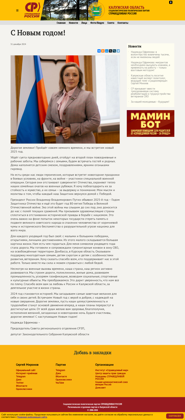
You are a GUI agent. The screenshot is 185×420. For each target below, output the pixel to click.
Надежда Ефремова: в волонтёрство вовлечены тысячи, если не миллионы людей (148, 55)
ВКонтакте (21, 386)
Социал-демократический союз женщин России (111, 383)
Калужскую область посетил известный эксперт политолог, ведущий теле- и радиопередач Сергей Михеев (147, 79)
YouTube (60, 383)
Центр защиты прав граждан (110, 373)
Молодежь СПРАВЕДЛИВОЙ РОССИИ (109, 377)
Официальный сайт (26, 370)
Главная (61, 22)
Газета (110, 22)
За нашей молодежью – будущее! (148, 102)
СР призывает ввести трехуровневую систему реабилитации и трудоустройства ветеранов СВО (149, 92)
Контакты (123, 22)
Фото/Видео (97, 22)
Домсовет (100, 387)
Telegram (20, 376)
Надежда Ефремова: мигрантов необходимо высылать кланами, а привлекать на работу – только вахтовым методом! (149, 66)
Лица (84, 22)
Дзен (18, 379)
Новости (73, 22)
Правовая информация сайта (32, 417)
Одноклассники (24, 389)
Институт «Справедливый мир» (111, 370)
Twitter (20, 383)
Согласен (175, 416)
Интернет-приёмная (26, 373)
